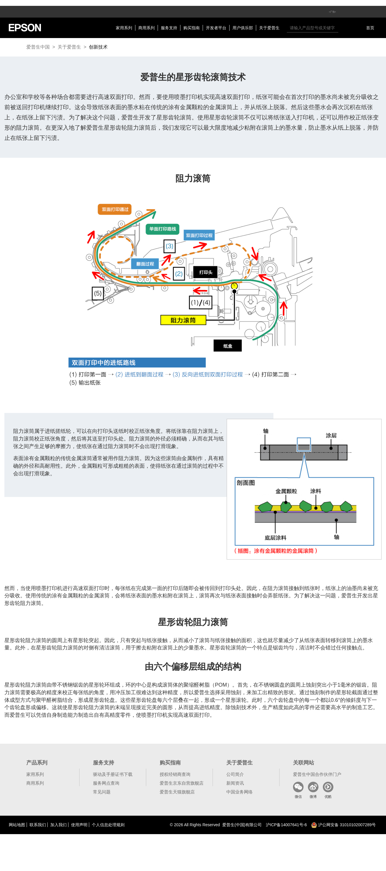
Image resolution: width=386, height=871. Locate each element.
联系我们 (38, 824)
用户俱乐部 (242, 27)
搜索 (344, 28)
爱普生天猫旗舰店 (177, 791)
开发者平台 (216, 27)
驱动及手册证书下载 (112, 774)
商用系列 (146, 27)
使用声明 (79, 824)
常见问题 (102, 791)
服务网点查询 (106, 783)
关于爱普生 (269, 27)
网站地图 (17, 824)
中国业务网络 (239, 791)
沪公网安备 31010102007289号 (343, 824)
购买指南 (191, 27)
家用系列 (124, 27)
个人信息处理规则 (108, 824)
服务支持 (169, 27)
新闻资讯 (235, 783)
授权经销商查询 (175, 774)
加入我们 (58, 824)
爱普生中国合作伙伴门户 (317, 774)
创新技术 (98, 46)
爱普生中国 (38, 46)
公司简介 (235, 774)
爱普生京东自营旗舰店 (182, 783)
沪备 (286, 824)
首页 (370, 27)
